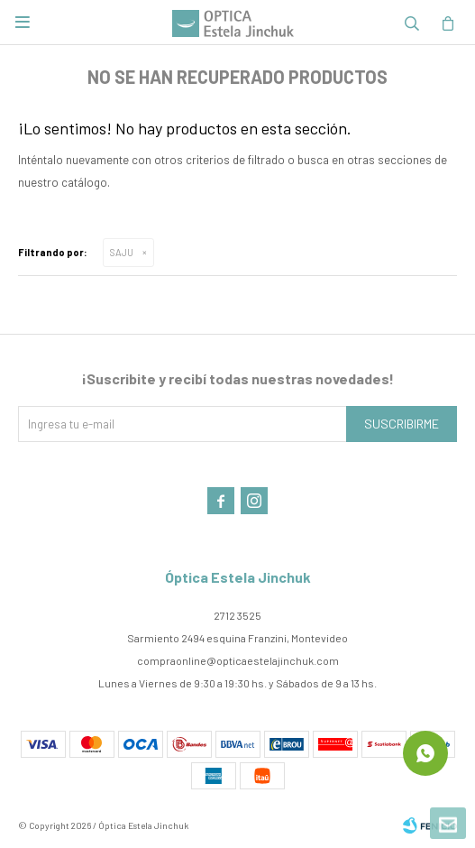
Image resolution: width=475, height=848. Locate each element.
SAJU (121, 252)
